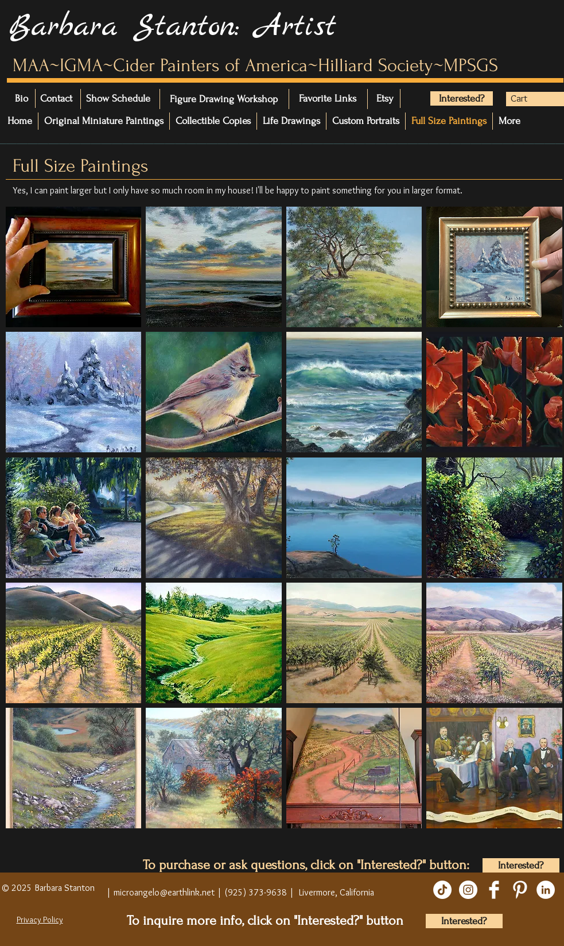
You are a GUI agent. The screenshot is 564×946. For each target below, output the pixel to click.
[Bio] (27, 99)
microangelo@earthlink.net (164, 892)
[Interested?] (461, 98)
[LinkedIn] (545, 890)
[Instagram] (468, 890)
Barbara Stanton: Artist (172, 27)
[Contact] (72, 99)
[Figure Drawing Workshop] (224, 99)
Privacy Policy (40, 919)
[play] (541, 836)
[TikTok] (442, 890)
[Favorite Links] (333, 99)
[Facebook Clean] (494, 890)
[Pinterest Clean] (520, 890)
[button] (528, 98)
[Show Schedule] (150, 99)
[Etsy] (386, 99)
